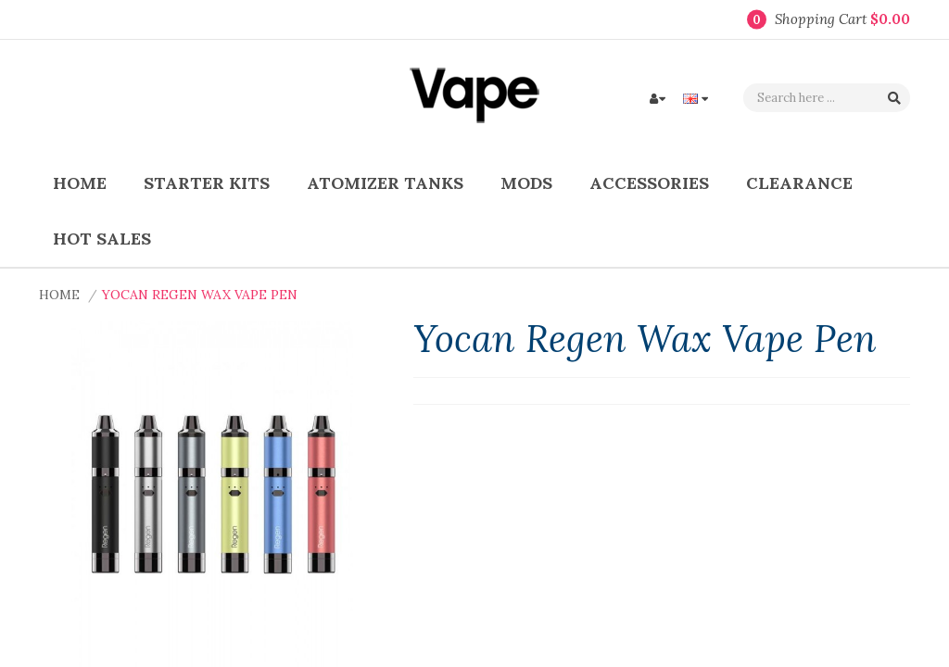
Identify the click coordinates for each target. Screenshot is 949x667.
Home (59, 294)
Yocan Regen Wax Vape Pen (199, 294)
